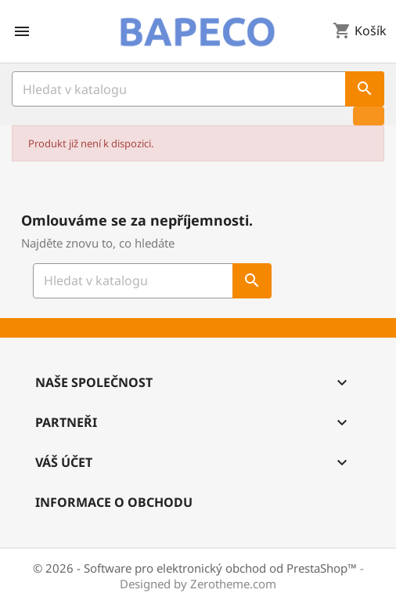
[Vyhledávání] (198, 89)
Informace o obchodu (114, 502)
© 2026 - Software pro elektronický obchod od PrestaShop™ (196, 568)
